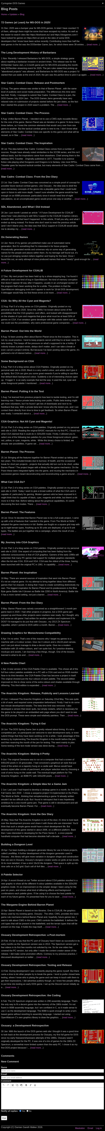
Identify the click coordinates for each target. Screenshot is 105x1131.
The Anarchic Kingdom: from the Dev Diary (27, 814)
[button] (4, 1085)
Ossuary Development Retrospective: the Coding (31, 995)
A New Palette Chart (13, 663)
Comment (6, 1081)
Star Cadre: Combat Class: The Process (25, 113)
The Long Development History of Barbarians (28, 52)
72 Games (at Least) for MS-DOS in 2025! (26, 22)
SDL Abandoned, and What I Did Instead (25, 206)
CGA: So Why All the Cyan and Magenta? (26, 300)
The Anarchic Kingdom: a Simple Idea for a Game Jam (34, 784)
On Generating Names (14, 237)
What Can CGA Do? (13, 481)
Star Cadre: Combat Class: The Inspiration (26, 143)
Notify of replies (9, 1111)
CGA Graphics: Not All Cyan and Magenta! (26, 421)
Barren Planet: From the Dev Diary (22, 602)
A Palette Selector (12, 874)
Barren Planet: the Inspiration (19, 572)
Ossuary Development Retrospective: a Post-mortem (33, 935)
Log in (99, 1128)
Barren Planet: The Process (17, 451)
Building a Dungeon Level (17, 844)
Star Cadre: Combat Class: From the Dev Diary (29, 176)
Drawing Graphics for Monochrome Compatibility (31, 632)
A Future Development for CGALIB (22, 270)
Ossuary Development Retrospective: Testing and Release (36, 965)
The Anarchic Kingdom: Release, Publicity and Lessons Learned (40, 693)
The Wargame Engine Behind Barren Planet (27, 904)
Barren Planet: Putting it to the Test (22, 391)
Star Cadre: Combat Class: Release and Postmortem (33, 82)
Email (4, 1074)
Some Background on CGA (17, 361)
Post (4, 1118)
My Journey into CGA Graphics (20, 542)
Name (4, 1067)
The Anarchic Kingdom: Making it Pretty (25, 753)
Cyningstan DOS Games (13, 3)
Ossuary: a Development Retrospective (25, 1025)
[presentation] (3, 1085)
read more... (93, 44)
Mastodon (80, 1128)
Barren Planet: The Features (18, 512)
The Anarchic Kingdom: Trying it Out (23, 723)
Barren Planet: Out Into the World (21, 330)
